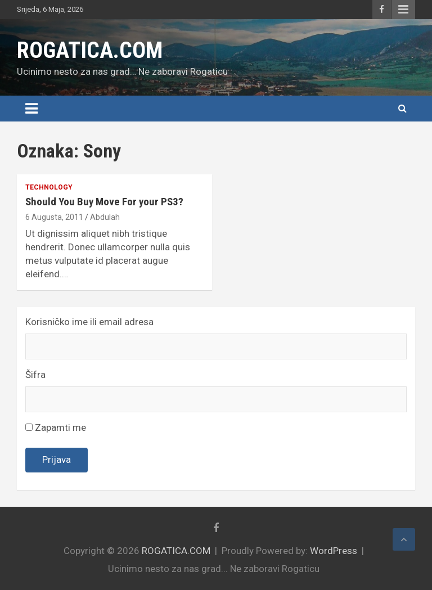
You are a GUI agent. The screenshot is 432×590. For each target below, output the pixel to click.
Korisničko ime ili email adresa (89, 321)
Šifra (35, 374)
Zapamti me (55, 427)
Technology (49, 187)
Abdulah (105, 217)
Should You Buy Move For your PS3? (104, 201)
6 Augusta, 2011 (54, 217)
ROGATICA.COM (90, 50)
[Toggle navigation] (31, 108)
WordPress (333, 550)
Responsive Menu (403, 9)
